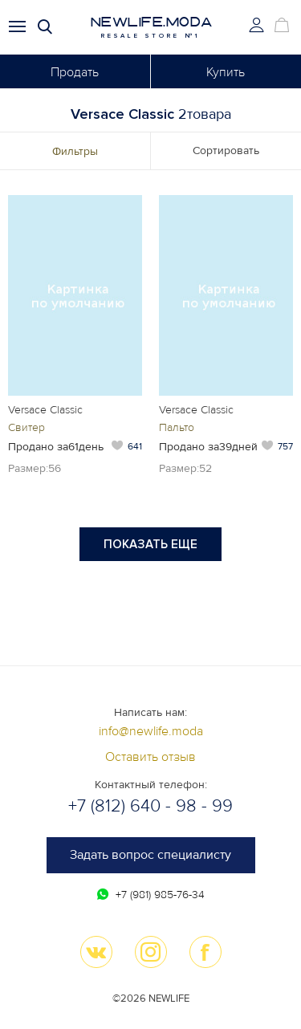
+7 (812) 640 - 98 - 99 (150, 806)
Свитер (26, 427)
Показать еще (150, 544)
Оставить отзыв (150, 757)
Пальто (176, 427)
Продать (75, 72)
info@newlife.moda (151, 731)
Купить (225, 72)
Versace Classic (45, 410)
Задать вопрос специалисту (150, 855)
